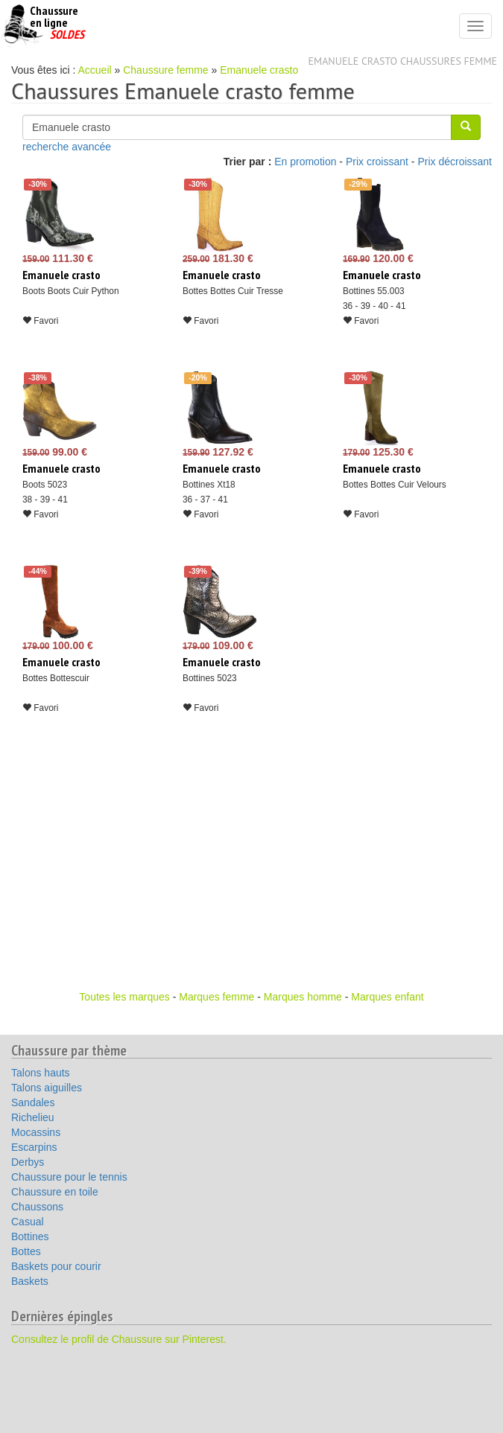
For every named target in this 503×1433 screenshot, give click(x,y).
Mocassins (35, 1132)
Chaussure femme (165, 70)
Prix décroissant (454, 161)
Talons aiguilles (46, 1088)
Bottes (26, 1251)
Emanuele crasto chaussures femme (403, 61)
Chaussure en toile (54, 1192)
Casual (27, 1222)
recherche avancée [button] (66, 147)
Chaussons (37, 1207)
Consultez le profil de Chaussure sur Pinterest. (119, 1339)
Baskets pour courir (56, 1266)
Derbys (27, 1162)
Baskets (29, 1281)
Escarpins (34, 1147)
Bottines (30, 1236)
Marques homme (303, 997)
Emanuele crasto (259, 70)
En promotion (305, 161)
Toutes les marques (124, 997)
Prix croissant (377, 161)
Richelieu (32, 1117)
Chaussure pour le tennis (69, 1177)
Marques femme (216, 997)
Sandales (32, 1102)
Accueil (95, 70)
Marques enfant (387, 997)
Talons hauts (40, 1073)
